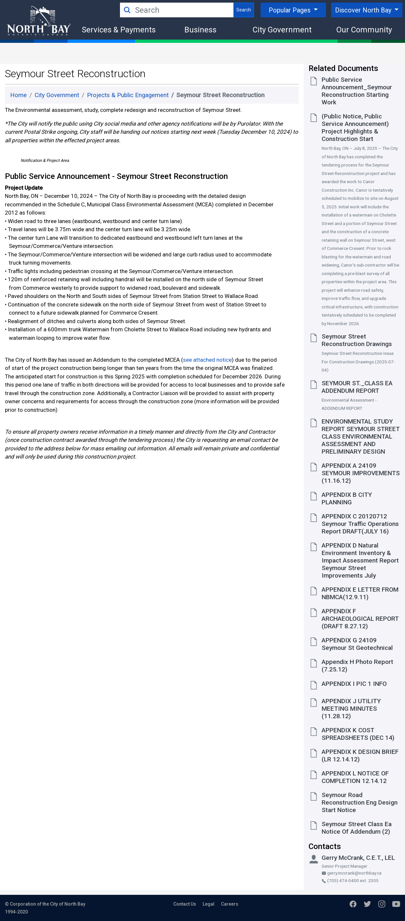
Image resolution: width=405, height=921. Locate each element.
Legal (208, 904)
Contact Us (184, 904)
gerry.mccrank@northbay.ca (351, 873)
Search (243, 9)
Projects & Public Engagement (128, 95)
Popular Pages (290, 10)
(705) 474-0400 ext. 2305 (350, 880)
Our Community (364, 29)
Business (200, 29)
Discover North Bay (364, 10)
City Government (282, 29)
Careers (229, 904)
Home (18, 95)
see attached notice (207, 433)
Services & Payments (119, 29)
